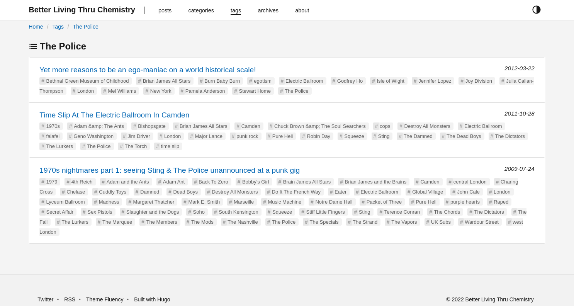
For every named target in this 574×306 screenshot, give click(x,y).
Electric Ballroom (304, 81)
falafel (53, 136)
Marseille (244, 202)
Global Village (427, 192)
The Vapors (404, 222)
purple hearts (465, 202)
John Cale (468, 192)
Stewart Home (255, 91)
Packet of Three (384, 202)
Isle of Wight (390, 81)
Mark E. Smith (204, 202)
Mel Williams (122, 91)
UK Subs (441, 222)
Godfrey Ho (350, 81)
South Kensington (238, 212)
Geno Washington (93, 136)
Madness (109, 202)
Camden (250, 126)
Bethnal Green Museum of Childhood (87, 81)
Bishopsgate (152, 126)
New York (161, 91)
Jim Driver (138, 136)
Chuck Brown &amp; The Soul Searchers (320, 126)
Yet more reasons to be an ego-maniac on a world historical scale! (147, 70)
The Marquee (117, 222)
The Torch (136, 146)
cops (385, 126)
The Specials (323, 222)
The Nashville (243, 222)
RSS (69, 299)
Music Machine (285, 202)
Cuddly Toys (112, 192)
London (85, 91)
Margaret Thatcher (154, 202)
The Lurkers (59, 146)
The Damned (418, 136)
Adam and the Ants (128, 182)
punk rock (247, 136)
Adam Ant (174, 182)
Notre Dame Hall (333, 202)
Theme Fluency (105, 299)
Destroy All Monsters (427, 126)
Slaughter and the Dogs (152, 212)
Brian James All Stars (167, 81)
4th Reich (82, 182)
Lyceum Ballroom (65, 202)
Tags (58, 27)
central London (470, 182)
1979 (52, 182)
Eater (340, 192)
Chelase (75, 192)
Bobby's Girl (255, 182)
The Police (85, 27)
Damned (149, 192)
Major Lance (208, 136)
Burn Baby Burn (222, 81)
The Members (161, 222)
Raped (501, 202)
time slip (170, 146)
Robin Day (318, 136)
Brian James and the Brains (376, 182)
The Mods (202, 222)
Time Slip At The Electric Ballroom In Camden (114, 115)
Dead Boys (185, 192)
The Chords (447, 212)
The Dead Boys (464, 136)
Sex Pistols (99, 212)
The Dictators (510, 136)
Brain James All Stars (307, 182)
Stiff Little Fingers (325, 212)
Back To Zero (213, 182)
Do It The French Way (296, 192)
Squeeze (354, 136)
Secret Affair (60, 212)
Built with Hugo (152, 299)
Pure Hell (282, 136)
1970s (53, 126)
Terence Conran (402, 212)
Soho (199, 212)
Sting (384, 136)
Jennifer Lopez (434, 81)
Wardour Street (482, 222)
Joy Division (478, 81)
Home (36, 27)
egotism (263, 81)
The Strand (365, 222)
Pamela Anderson (205, 91)
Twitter (45, 299)
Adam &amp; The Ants (99, 126)
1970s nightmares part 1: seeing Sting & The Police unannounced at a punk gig (169, 170)
